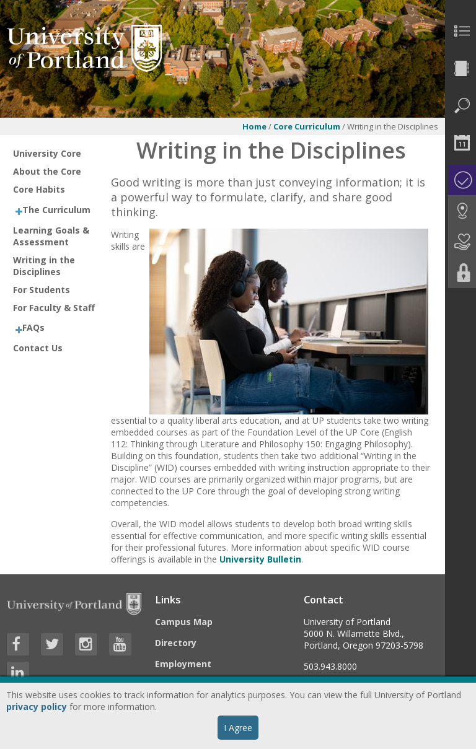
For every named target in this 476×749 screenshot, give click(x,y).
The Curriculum (56, 210)
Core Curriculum (306, 126)
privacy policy (36, 706)
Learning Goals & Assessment (51, 236)
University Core (47, 153)
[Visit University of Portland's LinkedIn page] (18, 673)
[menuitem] (460, 30)
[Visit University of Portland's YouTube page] (120, 644)
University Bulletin (260, 559)
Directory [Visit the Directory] (175, 643)
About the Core (47, 171)
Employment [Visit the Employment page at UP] (183, 664)
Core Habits (39, 189)
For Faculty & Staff (54, 307)
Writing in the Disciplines (44, 266)
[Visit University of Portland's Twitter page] (52, 644)
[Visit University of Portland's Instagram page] (86, 644)
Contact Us (38, 348)
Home (254, 126)
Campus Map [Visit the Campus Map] (184, 622)
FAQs (33, 327)
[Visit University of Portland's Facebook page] (18, 644)
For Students (41, 290)
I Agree (238, 728)
